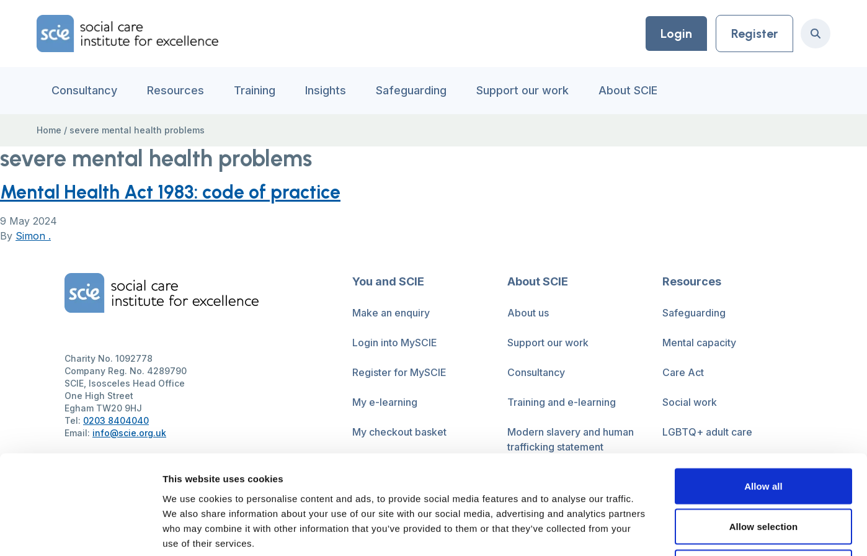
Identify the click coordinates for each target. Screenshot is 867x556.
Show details (651, 531)
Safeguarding (411, 90)
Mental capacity (699, 342)
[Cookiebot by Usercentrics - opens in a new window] (80, 531)
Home (49, 130)
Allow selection (763, 434)
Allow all (763, 393)
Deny (763, 474)
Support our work (522, 90)
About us (528, 313)
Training (254, 90)
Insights (325, 90)
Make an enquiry (391, 313)
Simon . (33, 236)
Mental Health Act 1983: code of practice (170, 192)
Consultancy (84, 90)
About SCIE (627, 90)
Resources (175, 90)
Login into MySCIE (394, 342)
